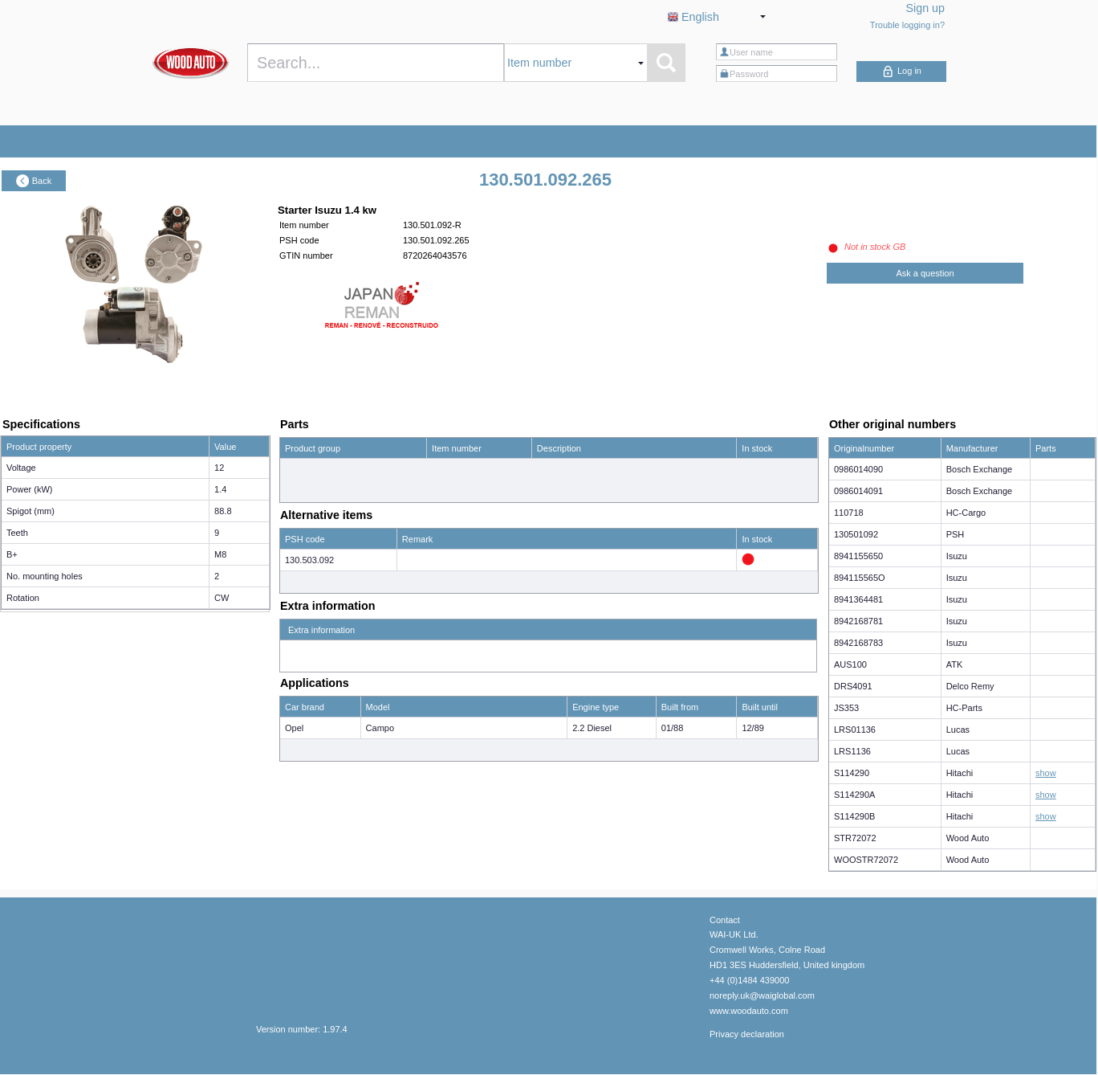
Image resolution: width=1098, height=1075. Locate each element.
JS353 (846, 708)
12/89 (753, 728)
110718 (849, 512)
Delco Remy (970, 686)
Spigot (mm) (30, 511)
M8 (220, 554)
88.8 (222, 511)
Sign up (926, 8)
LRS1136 (852, 751)
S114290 (851, 773)
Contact (725, 920)
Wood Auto (968, 838)
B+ (12, 554)
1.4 (220, 489)
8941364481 (858, 599)
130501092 (856, 534)
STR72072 (855, 838)
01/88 (672, 728)
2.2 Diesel (592, 728)
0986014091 (858, 491)
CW (221, 598)
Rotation (22, 598)
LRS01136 (855, 729)
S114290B (854, 816)
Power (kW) (29, 489)
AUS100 (850, 664)
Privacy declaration (747, 1034)
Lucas (958, 729)
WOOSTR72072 (866, 859)
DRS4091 (853, 686)
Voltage (21, 467)
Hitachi (960, 773)
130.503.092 (309, 560)
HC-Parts (964, 708)
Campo (380, 728)
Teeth (17, 533)
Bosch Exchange (979, 469)
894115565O (859, 577)
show (1045, 773)
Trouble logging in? (907, 25)
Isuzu (956, 556)
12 (219, 467)
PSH (955, 534)
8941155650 (858, 556)
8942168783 (858, 643)
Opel (294, 728)
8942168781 (858, 621)
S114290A (854, 794)
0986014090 (858, 469)
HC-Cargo (966, 512)
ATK (954, 664)
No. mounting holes (44, 576)
